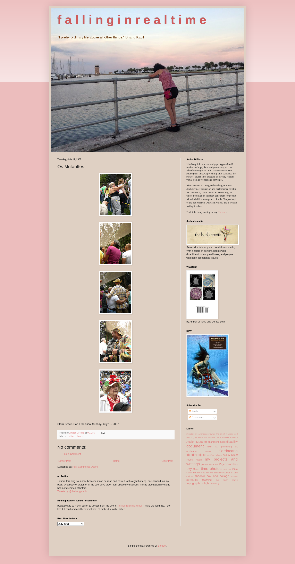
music (199, 459)
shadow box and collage (212, 476)
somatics (192, 479)
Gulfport (218, 455)
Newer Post (64, 461)
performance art (209, 464)
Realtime (227, 469)
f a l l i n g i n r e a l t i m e (131, 20)
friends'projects (196, 454)
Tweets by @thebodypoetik (72, 491)
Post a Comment (71, 454)
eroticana (191, 451)
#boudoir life (191, 434)
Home (116, 461)
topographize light (198, 483)
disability (232, 441)
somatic (234, 476)
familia (208, 451)
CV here (222, 212)
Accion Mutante (196, 441)
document (195, 446)
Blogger (162, 545)
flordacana (228, 451)
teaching (207, 480)
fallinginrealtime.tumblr (130, 505)
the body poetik (227, 480)
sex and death (212, 473)
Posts (193, 411)
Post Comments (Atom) (85, 466)
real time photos (75, 436)
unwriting (215, 483)
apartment (213, 441)
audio (223, 441)
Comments (196, 417)
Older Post (167, 461)
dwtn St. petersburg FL (222, 446)
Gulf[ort (210, 455)
